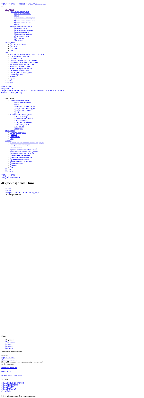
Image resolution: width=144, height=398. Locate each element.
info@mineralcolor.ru (38, 4)
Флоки (16, 16)
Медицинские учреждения (20, 66)
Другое (12, 78)
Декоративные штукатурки (24, 20)
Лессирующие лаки (21, 36)
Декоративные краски (22, 22)
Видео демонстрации (18, 44)
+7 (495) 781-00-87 (23, 4)
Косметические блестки (23, 30)
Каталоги (8, 80)
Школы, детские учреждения (21, 72)
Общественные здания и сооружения (24, 62)
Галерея (8, 52)
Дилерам (13, 46)
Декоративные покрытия (19, 12)
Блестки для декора (21, 32)
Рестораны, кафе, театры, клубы (22, 64)
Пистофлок (18, 40)
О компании (10, 42)
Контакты (9, 83)
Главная (8, 189)
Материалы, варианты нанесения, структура (27, 54)
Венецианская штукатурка (20, 56)
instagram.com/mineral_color (11, 375)
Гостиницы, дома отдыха (19, 70)
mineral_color (6, 371)
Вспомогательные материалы (21, 26)
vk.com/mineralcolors (9, 368)
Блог (12, 50)
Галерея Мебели (7, 90)
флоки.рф (18, 92)
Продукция (9, 10)
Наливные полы (16, 58)
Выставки (13, 76)
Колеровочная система (23, 34)
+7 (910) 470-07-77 (8, 4)
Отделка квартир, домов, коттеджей (23, 60)
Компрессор (19, 38)
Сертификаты (15, 48)
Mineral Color (6, 391)
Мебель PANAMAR (8, 389)
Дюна (16, 24)
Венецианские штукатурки (24, 18)
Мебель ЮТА (42, 90)
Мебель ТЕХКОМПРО (56, 90)
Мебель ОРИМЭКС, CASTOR (25, 90)
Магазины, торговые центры (21, 68)
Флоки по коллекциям (22, 14)
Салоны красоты (16, 74)
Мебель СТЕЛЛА (7, 92)
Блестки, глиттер (20, 28)
